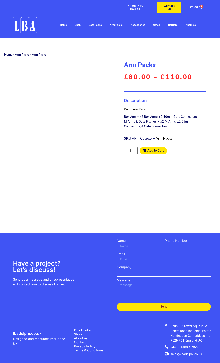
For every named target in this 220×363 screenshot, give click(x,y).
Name (121, 240)
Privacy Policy (84, 346)
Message (123, 280)
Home (63, 24)
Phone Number (176, 240)
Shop (78, 24)
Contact (80, 342)
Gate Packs (95, 24)
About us (191, 24)
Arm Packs (116, 24)
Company (124, 267)
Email (121, 253)
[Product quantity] (132, 150)
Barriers (173, 24)
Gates (156, 24)
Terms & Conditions (88, 350)
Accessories (138, 24)
